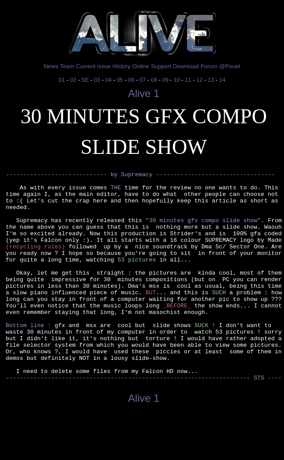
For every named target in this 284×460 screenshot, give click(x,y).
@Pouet (229, 66)
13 (211, 80)
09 (165, 80)
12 (199, 80)
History (121, 66)
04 (108, 80)
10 (176, 80)
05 (120, 80)
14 (222, 80)
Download (186, 66)
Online (140, 66)
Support (161, 66)
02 (73, 80)
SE (85, 80)
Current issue (93, 66)
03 (97, 80)
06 (131, 80)
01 (62, 80)
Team (67, 66)
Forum (209, 66)
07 (142, 80)
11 (188, 80)
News (51, 66)
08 (154, 80)
